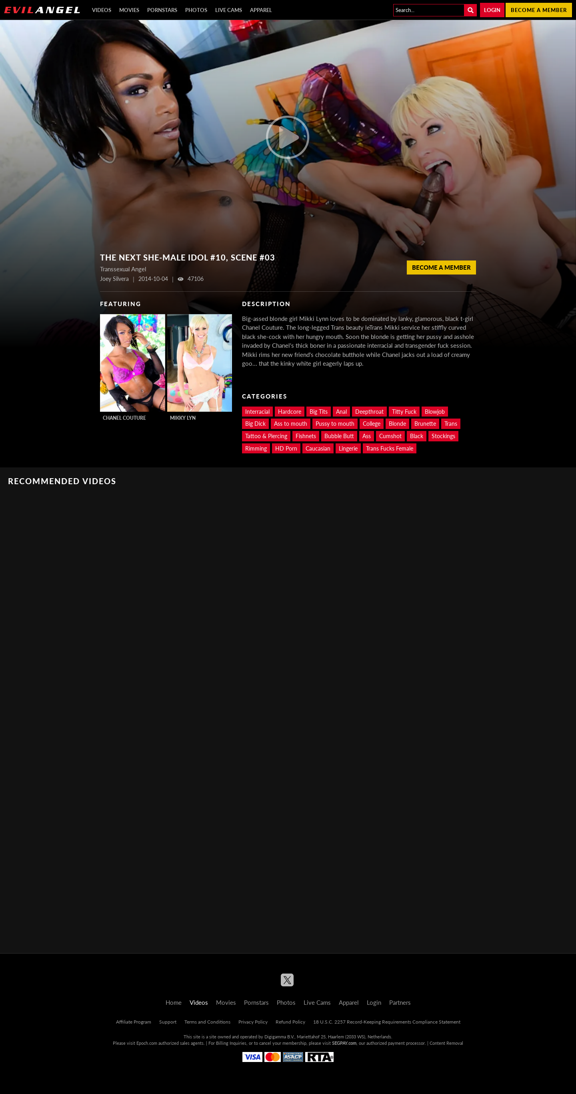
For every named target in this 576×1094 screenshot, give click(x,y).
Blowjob (435, 411)
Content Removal (446, 1043)
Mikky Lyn (183, 418)
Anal (341, 411)
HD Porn (286, 448)
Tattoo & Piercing (266, 436)
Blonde (397, 423)
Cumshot (390, 436)
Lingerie (348, 448)
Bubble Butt (339, 436)
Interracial (257, 411)
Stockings (443, 436)
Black (416, 436)
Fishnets (306, 436)
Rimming (256, 448)
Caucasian (318, 448)
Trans (450, 423)
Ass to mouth (290, 423)
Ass (366, 436)
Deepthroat (369, 411)
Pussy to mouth (335, 423)
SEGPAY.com (344, 1043)
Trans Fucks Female (389, 448)
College (371, 423)
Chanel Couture (124, 418)
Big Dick (255, 423)
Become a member (539, 10)
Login (492, 10)
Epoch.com (146, 1043)
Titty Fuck (404, 411)
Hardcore (289, 411)
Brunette (425, 423)
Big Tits (319, 411)
